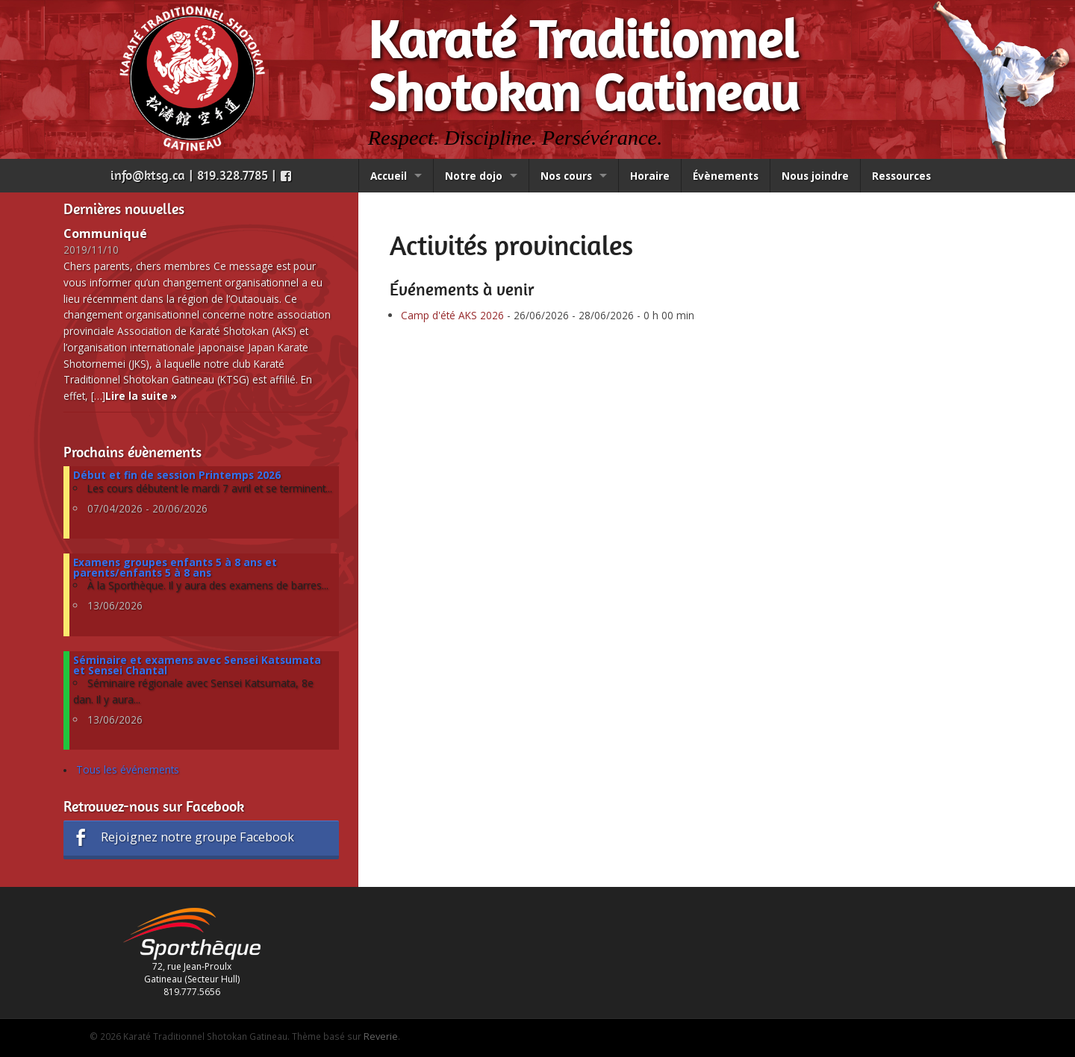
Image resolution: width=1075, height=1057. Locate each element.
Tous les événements (127, 769)
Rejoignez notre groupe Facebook (182, 837)
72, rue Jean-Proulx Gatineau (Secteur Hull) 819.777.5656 (192, 962)
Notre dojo (473, 176)
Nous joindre (815, 176)
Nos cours (566, 176)
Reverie (381, 1036)
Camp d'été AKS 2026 (452, 315)
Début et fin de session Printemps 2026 (177, 475)
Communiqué (105, 233)
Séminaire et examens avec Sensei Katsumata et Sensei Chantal (197, 665)
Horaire (650, 176)
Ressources (901, 176)
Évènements (725, 176)
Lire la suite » (141, 396)
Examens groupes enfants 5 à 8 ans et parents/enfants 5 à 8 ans (175, 567)
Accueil (388, 176)
